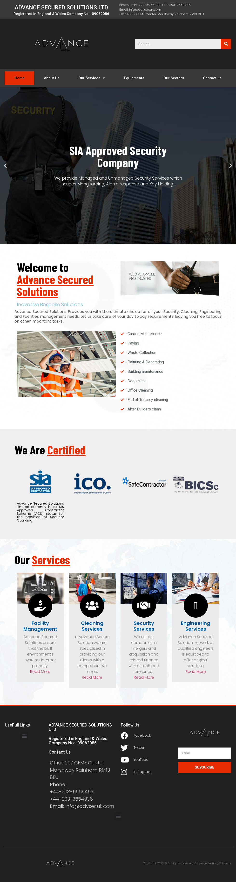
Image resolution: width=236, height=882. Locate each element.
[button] (111, 240)
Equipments (134, 78)
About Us (51, 78)
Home (19, 78)
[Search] (226, 44)
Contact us (212, 78)
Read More (40, 671)
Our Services (91, 78)
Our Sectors (173, 78)
